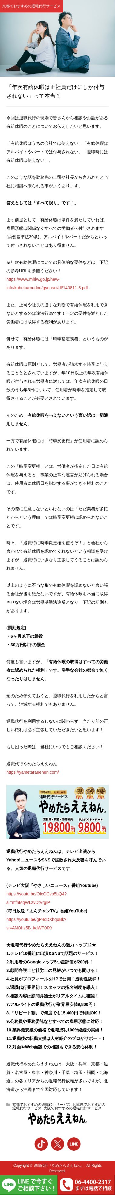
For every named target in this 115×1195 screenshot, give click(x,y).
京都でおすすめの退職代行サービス (31, 6)
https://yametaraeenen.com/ (32, 772)
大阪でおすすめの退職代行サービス (73, 1108)
